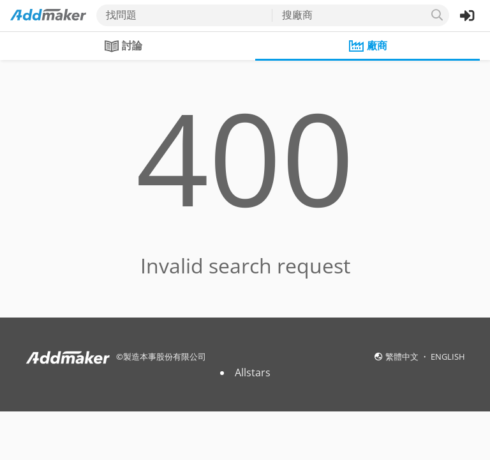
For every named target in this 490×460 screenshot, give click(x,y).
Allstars (253, 372)
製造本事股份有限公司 (164, 356)
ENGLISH (448, 356)
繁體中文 (402, 356)
